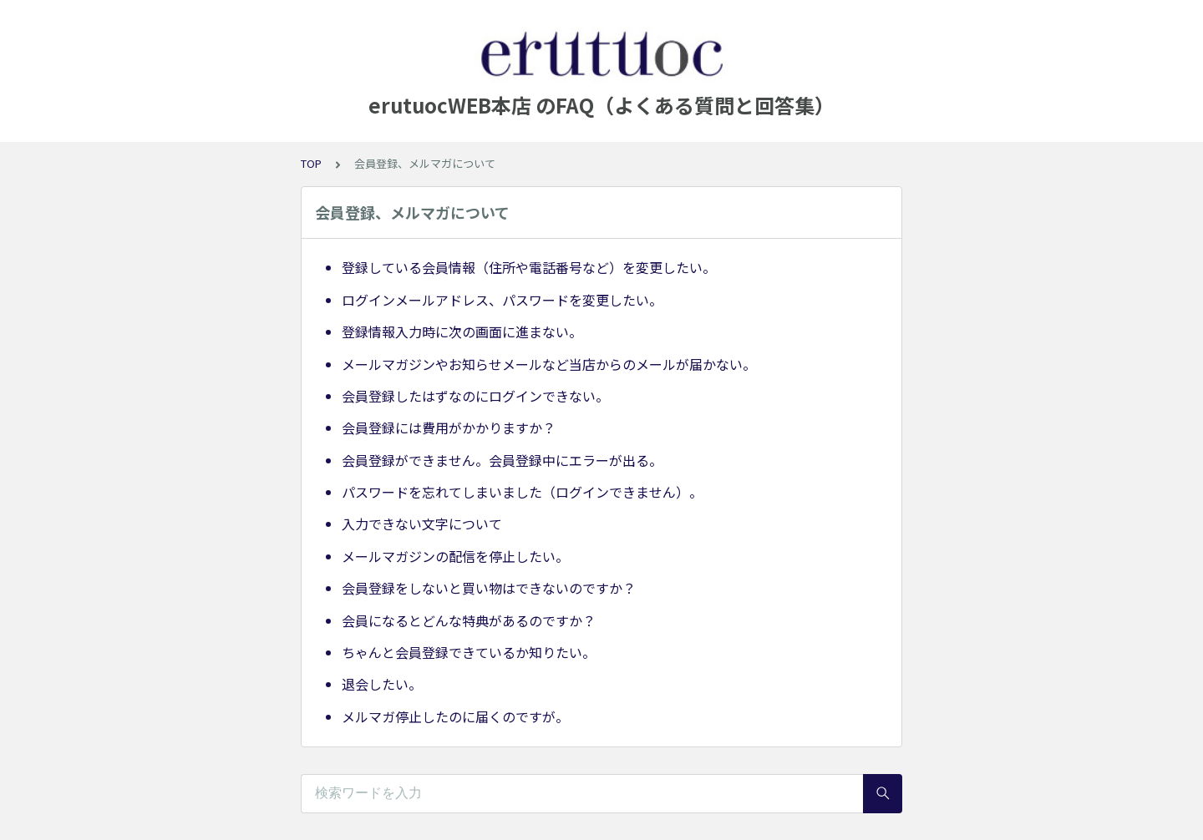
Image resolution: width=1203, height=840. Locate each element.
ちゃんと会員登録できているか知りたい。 (469, 652)
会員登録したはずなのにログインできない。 (475, 396)
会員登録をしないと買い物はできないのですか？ (489, 588)
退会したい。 (382, 684)
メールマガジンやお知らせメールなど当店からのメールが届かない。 (549, 364)
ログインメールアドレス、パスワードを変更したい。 (502, 300)
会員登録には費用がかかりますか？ (449, 427)
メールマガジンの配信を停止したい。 (455, 556)
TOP (311, 163)
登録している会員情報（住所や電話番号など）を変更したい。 (529, 267)
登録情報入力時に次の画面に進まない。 (462, 331)
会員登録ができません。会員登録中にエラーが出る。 (502, 460)
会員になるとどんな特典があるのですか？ (469, 620)
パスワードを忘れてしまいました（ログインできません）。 (522, 492)
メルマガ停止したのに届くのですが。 (455, 716)
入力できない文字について (422, 524)
